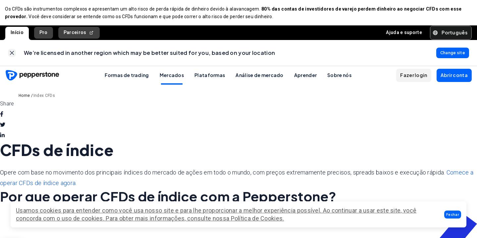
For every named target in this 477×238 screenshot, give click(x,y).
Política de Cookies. (257, 218)
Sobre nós (339, 76)
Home (24, 96)
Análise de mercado (259, 76)
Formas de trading (127, 76)
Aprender (305, 76)
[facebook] (1, 115)
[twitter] (2, 126)
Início (17, 32)
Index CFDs (44, 96)
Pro (43, 32)
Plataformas (209, 76)
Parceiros (79, 33)
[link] (12, 54)
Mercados (172, 76)
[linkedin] (2, 136)
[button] (452, 214)
